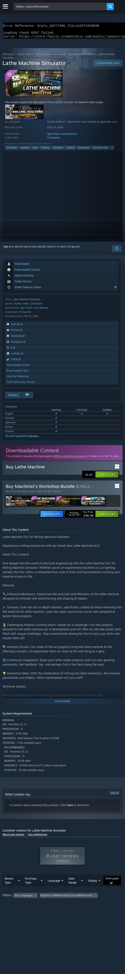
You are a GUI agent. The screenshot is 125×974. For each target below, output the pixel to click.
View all (115, 795)
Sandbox (24, 150)
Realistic (45, 150)
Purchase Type (30, 888)
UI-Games (53, 140)
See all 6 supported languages (22, 438)
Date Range (72, 888)
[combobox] (60, 6)
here (70, 807)
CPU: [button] (77, 909)
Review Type (9, 888)
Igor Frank (53, 136)
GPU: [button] (91, 909)
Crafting (71, 150)
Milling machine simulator (51, 56)
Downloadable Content (82, 56)
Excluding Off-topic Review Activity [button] (65, 903)
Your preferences (37, 836)
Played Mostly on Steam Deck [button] (20, 909)
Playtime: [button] (98, 903)
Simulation (11, 150)
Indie (35, 150)
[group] (62, 906)
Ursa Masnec (69, 136)
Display (92, 889)
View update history (18, 367)
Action (18, 306)
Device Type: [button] (109, 909)
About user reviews (13, 836)
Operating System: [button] (55, 909)
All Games (8, 56)
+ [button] (112, 150)
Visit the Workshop (18, 378)
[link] (80, 516)
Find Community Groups (21, 384)
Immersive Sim (100, 150)
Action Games (25, 56)
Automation (84, 150)
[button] (107, 477)
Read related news (18, 373)
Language (54, 889)
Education (58, 150)
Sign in (7, 249)
